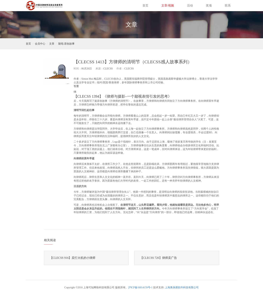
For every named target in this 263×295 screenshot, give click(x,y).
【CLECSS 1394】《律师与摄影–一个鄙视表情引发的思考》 (123, 96)
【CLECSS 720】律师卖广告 (158, 257)
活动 (190, 5)
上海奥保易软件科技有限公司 (182, 287)
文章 (51, 43)
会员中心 (40, 43)
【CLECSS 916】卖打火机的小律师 (73, 257)
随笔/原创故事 (66, 43)
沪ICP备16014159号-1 (140, 287)
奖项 (209, 5)
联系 (228, 5)
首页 (145, 5)
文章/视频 (167, 5)
